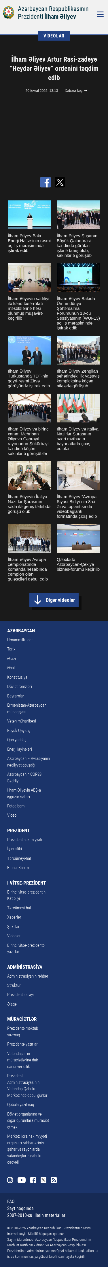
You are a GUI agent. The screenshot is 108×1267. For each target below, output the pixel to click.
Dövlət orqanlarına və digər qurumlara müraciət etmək (28, 1121)
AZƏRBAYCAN (21, 631)
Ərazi (11, 658)
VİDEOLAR (54, 36)
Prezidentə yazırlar (22, 1044)
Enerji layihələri (19, 749)
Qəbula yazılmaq (20, 1104)
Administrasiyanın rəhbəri (28, 976)
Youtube (22, 1180)
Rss (54, 1180)
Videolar (14, 935)
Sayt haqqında (20, 1208)
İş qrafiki (14, 848)
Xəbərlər (14, 917)
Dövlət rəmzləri (19, 686)
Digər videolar (60, 600)
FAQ (11, 1201)
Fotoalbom (15, 806)
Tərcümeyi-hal (19, 858)
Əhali (11, 667)
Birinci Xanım (18, 867)
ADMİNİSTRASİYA (24, 967)
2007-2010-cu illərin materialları (37, 1215)
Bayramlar (15, 696)
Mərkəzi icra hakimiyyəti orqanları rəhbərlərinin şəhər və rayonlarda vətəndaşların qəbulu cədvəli (27, 1149)
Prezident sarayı (20, 994)
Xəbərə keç (74, 91)
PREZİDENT (18, 830)
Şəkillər (13, 926)
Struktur (14, 985)
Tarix (11, 649)
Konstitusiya (17, 677)
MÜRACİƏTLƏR (22, 1019)
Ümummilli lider (20, 639)
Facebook (33, 1180)
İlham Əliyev (60, 16)
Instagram (10, 1180)
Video (11, 815)
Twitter (43, 1180)
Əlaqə (12, 1004)
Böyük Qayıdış (18, 730)
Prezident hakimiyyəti (24, 839)
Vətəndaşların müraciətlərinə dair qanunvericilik (22, 1060)
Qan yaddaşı (17, 739)
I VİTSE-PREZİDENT (26, 883)
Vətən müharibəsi (21, 721)
